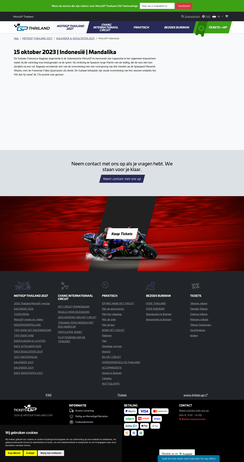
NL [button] (216, 17)
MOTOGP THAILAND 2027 (71, 27)
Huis (16, 38)
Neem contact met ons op (122, 179)
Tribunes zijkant (198, 303)
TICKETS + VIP (211, 27)
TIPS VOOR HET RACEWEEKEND (32, 330)
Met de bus (108, 324)
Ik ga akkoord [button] (14, 453)
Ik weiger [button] (30, 453)
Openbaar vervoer (112, 346)
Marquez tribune (199, 319)
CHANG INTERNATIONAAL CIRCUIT (106, 27)
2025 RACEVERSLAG (25, 356)
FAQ (48, 395)
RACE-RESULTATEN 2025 (28, 373)
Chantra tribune (198, 314)
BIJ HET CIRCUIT (111, 356)
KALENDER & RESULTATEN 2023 (75, 38)
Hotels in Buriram (112, 373)
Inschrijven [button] (184, 6)
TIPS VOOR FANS (24, 335)
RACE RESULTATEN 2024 (28, 351)
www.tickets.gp (195, 395)
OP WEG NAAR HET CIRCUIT (118, 303)
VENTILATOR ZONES (70, 332)
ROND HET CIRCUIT (113, 330)
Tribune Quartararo (200, 324)
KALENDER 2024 (24, 367)
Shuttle (106, 351)
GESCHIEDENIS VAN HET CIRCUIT (77, 317)
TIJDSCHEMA (21, 314)
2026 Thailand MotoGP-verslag (32, 303)
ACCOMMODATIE (112, 367)
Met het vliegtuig (111, 314)
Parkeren (107, 335)
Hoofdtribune (197, 330)
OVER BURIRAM (155, 308)
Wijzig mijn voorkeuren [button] (50, 453)
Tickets (122, 395)
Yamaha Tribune (199, 308)
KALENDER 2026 (24, 308)
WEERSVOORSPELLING (27, 324)
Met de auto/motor (113, 308)
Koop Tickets (122, 233)
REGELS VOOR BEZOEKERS (74, 312)
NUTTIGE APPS (110, 383)
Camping (106, 378)
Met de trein (109, 319)
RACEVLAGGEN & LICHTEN (29, 340)
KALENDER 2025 (24, 362)
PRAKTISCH (141, 27)
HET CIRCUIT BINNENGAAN (73, 306)
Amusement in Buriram (158, 319)
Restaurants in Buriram (159, 314)
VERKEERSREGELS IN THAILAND (121, 362)
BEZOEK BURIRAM (177, 27)
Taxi (104, 340)
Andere (194, 335)
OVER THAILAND (156, 303)
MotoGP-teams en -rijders (28, 319)
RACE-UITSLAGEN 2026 (27, 346)
